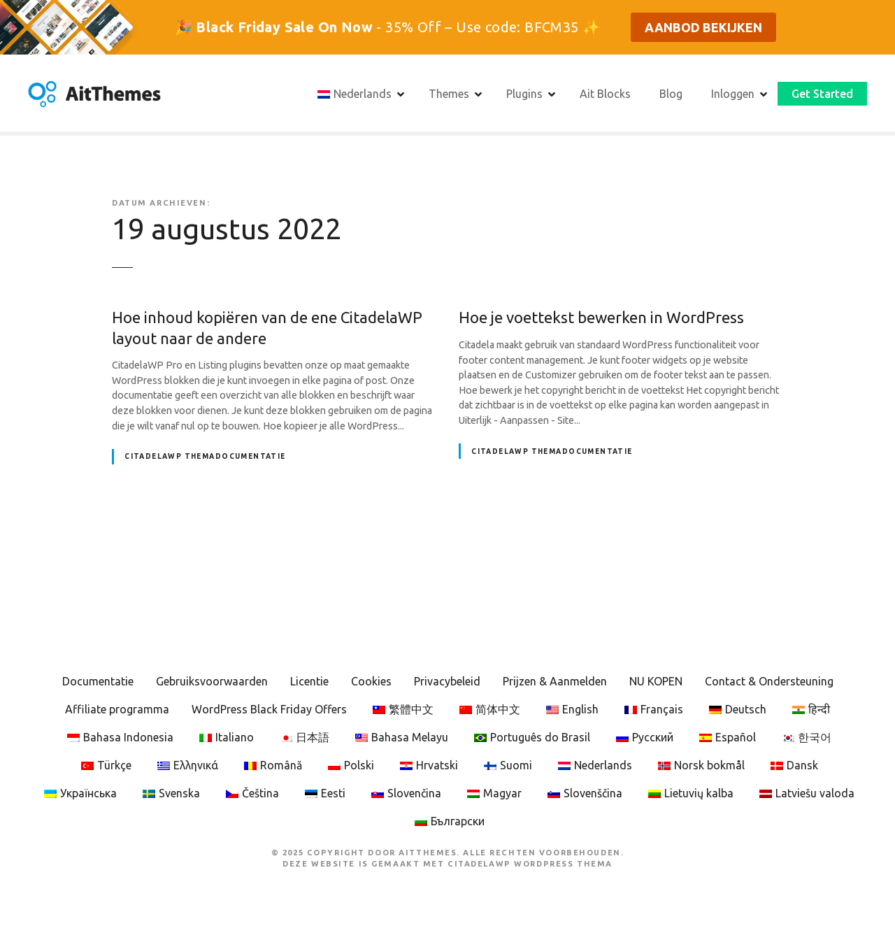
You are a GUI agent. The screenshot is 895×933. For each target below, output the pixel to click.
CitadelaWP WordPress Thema (530, 864)
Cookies (371, 681)
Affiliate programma (117, 709)
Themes (449, 93)
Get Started (822, 93)
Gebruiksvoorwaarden (212, 681)
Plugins (524, 93)
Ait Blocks (605, 93)
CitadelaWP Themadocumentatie (205, 456)
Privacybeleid (447, 681)
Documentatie (98, 681)
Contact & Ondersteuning (769, 681)
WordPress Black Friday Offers (269, 709)
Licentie (309, 681)
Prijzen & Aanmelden (555, 681)
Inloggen (732, 93)
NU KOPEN (655, 681)
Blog (670, 93)
